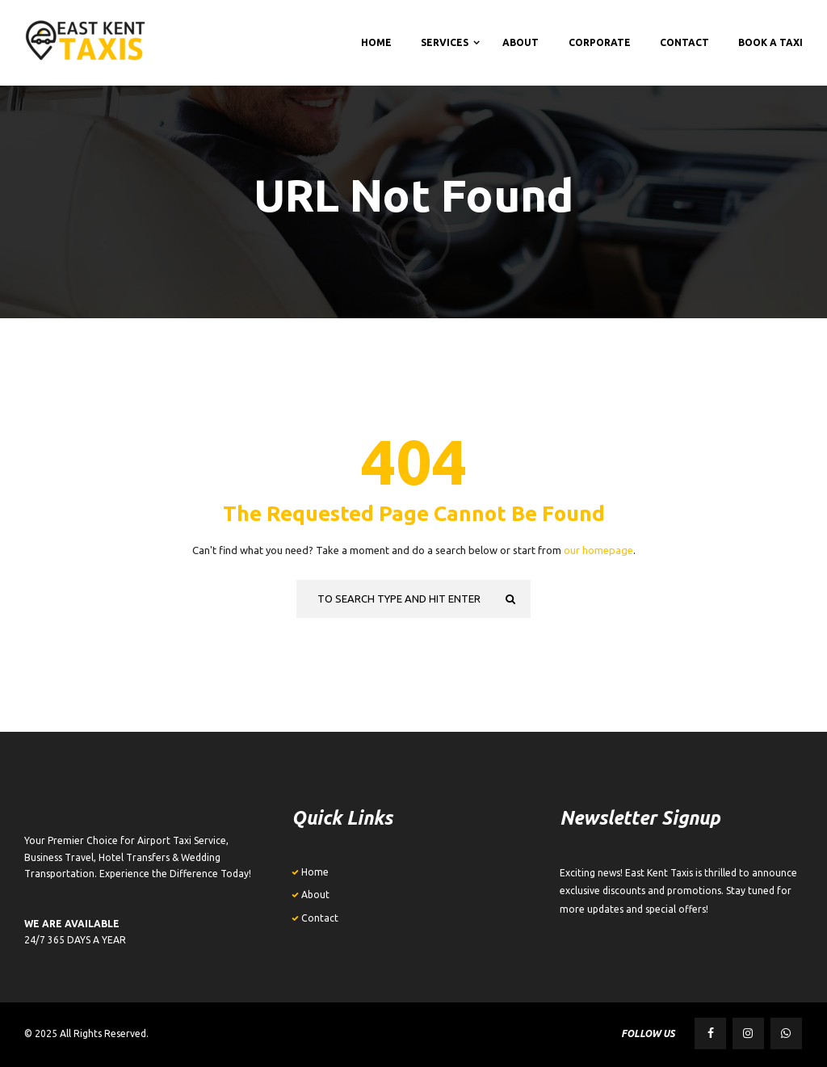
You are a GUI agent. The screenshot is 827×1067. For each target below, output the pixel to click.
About (315, 894)
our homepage (598, 550)
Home (315, 872)
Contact (319, 918)
